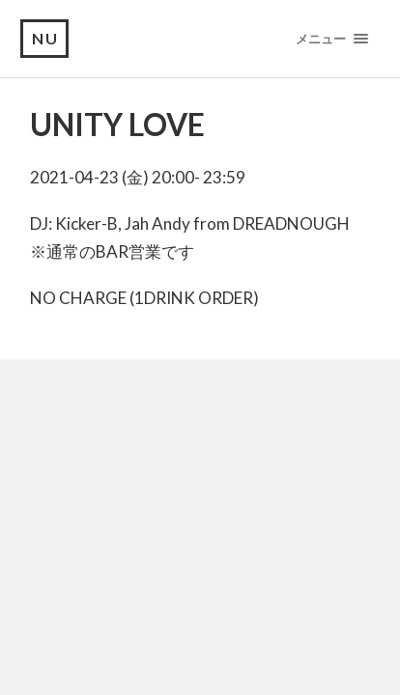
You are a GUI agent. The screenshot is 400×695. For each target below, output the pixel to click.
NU (45, 38)
